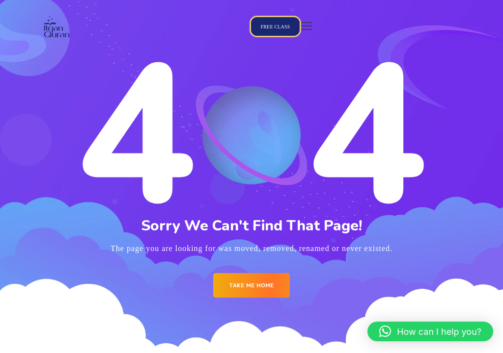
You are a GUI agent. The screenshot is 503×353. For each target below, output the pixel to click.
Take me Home (251, 285)
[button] (430, 331)
